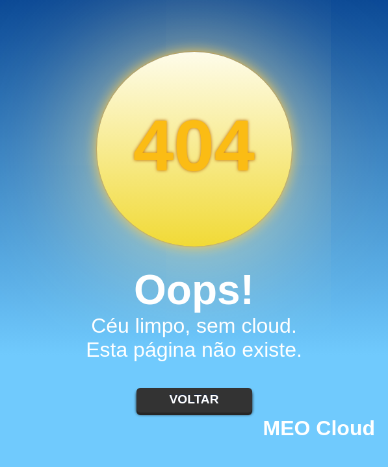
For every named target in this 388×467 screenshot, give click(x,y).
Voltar (193, 399)
